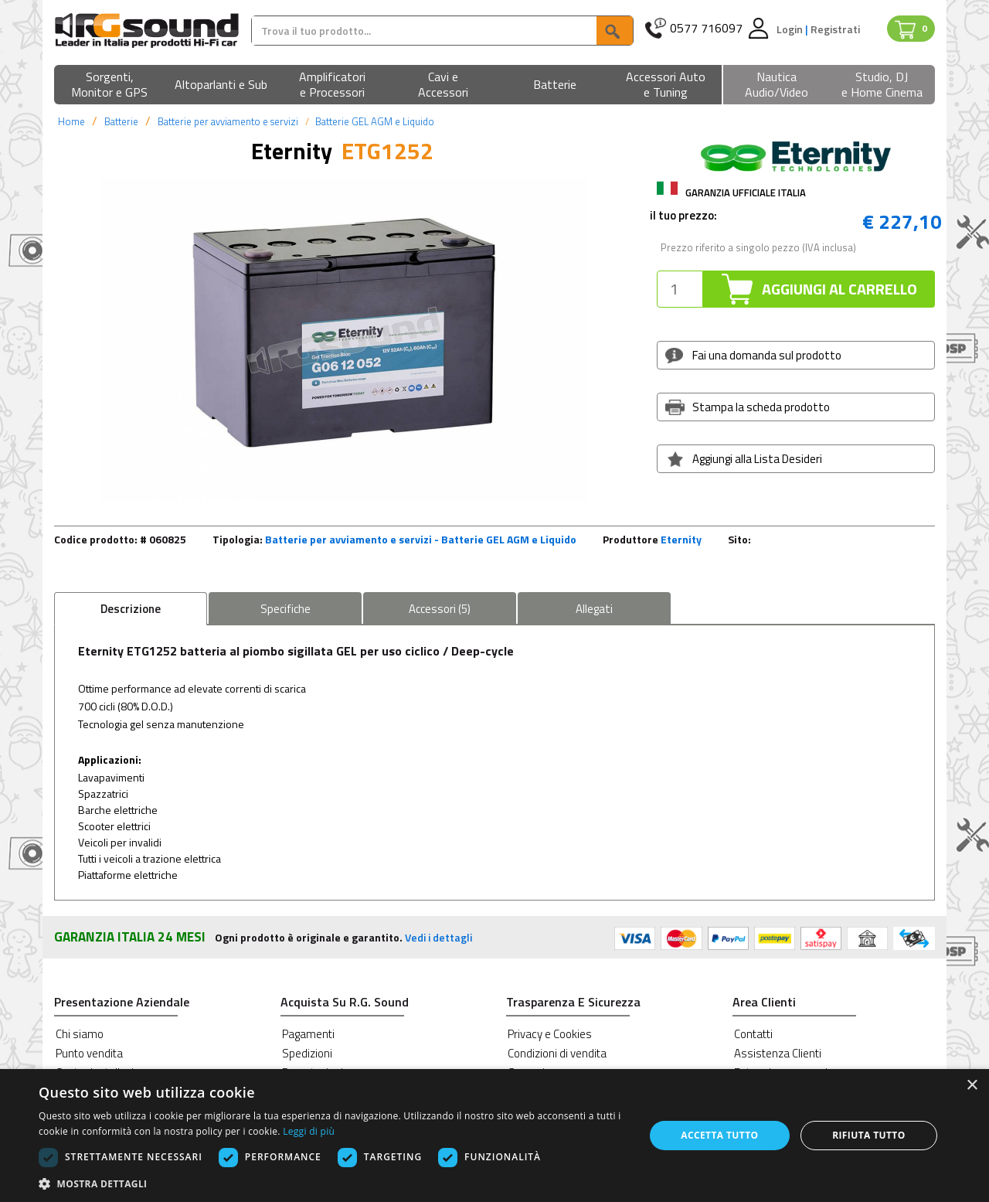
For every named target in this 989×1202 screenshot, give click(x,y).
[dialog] (494, 1135)
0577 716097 (706, 28)
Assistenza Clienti (777, 1053)
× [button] (971, 1085)
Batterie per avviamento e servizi (228, 121)
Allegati (594, 609)
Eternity (681, 539)
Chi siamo (80, 1034)
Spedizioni (307, 1053)
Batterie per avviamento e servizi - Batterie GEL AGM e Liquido (420, 539)
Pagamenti (308, 1034)
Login (791, 29)
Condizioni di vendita (557, 1053)
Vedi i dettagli (438, 937)
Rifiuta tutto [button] (869, 1135)
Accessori (440, 609)
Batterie (121, 121)
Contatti (753, 1034)
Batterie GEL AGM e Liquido (374, 121)
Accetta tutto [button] (719, 1135)
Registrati (835, 29)
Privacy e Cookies (550, 1034)
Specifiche (285, 609)
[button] (110, 85)
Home (71, 121)
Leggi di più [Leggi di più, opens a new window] (309, 1131)
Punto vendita (89, 1053)
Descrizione (130, 609)
